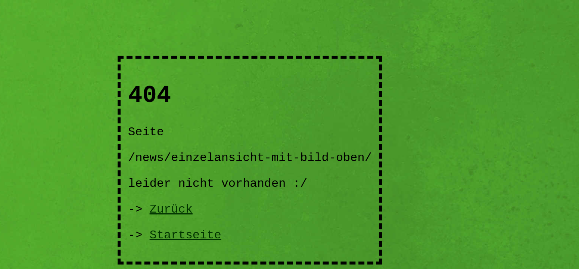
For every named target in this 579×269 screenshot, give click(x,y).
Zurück (171, 209)
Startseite (185, 235)
